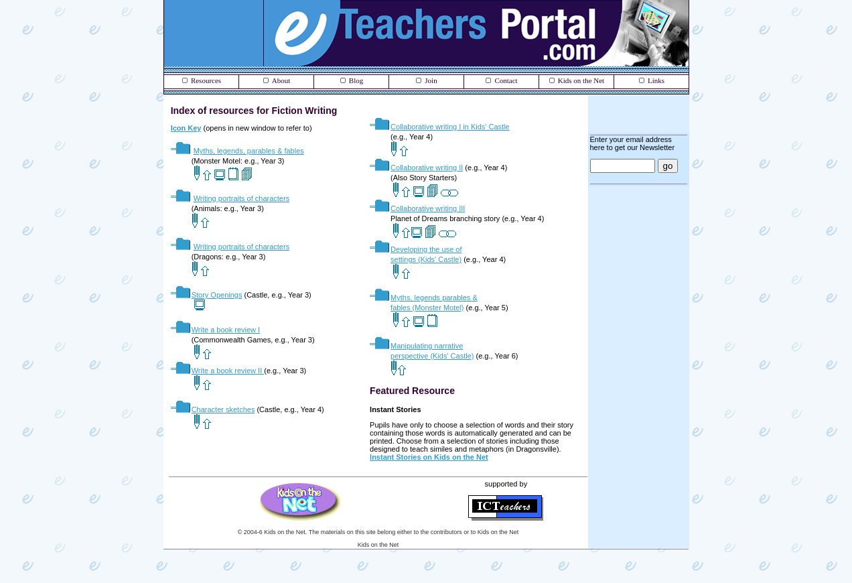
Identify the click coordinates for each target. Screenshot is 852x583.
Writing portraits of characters (241, 198)
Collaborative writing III (417, 208)
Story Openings (217, 295)
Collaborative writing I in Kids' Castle (450, 127)
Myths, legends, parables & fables (249, 151)
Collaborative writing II (416, 168)
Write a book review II (218, 371)
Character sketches (223, 409)
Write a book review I (216, 330)
